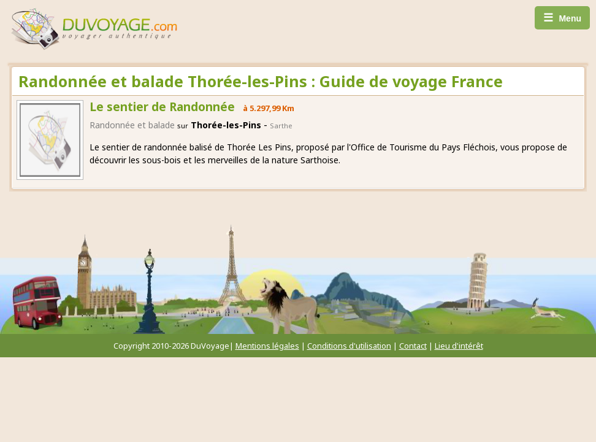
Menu (562, 18)
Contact (413, 345)
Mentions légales (267, 345)
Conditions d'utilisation (349, 345)
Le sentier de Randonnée (162, 107)
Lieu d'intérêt (459, 345)
